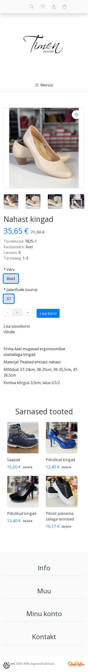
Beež (11, 278)
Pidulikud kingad (60, 459)
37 (9, 298)
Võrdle (9, 331)
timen (11, 663)
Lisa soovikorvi (17, 326)
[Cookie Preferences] (6, 665)
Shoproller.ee (76, 664)
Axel (29, 246)
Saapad (13, 459)
